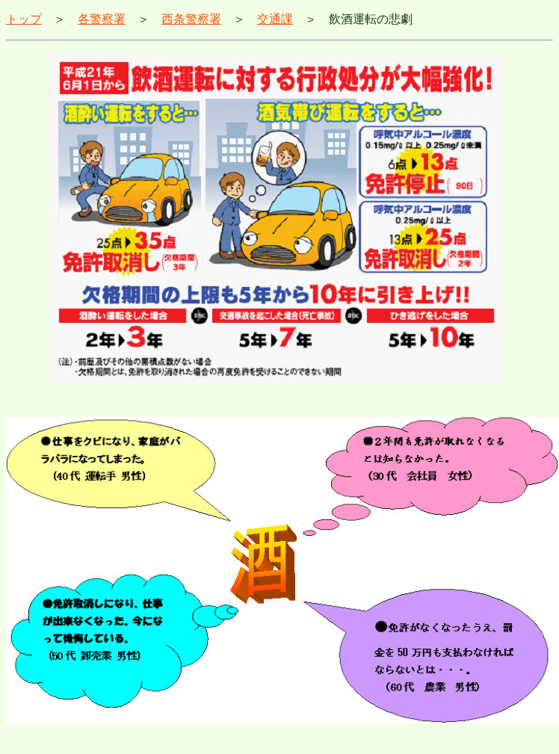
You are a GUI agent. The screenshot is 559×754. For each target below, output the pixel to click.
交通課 (275, 19)
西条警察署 (191, 19)
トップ (24, 19)
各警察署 (102, 19)
